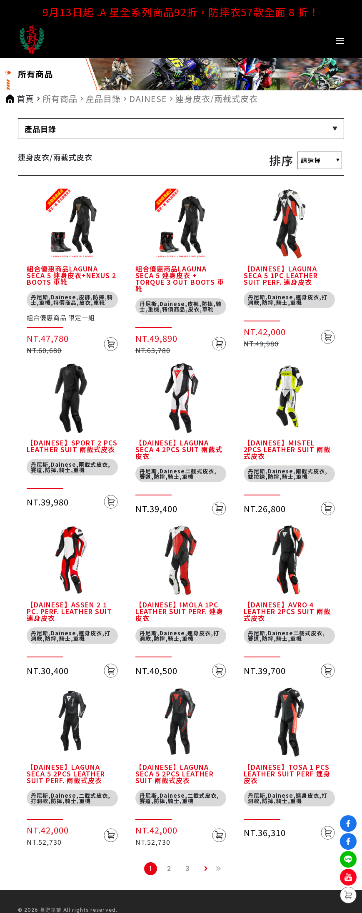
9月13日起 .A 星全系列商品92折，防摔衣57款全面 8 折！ (181, 11)
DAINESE (148, 99)
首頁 (25, 99)
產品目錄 (103, 99)
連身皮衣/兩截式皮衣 (216, 99)
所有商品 (59, 99)
